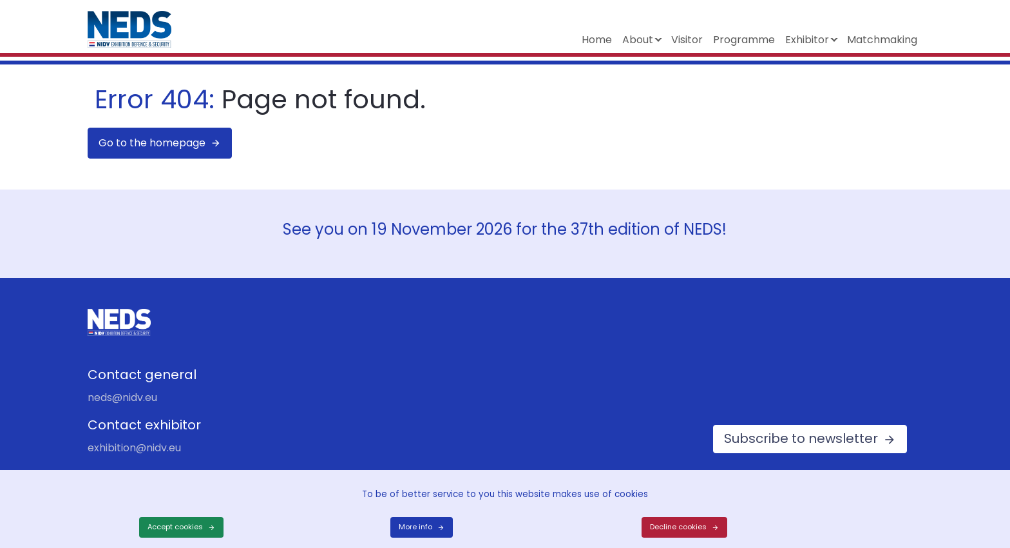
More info (415, 527)
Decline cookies (678, 527)
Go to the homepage (152, 142)
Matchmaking (882, 39)
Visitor (687, 39)
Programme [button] (744, 39)
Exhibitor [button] (807, 39)
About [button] (637, 39)
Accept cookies (175, 527)
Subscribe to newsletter (801, 438)
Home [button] (597, 39)
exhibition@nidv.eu (134, 447)
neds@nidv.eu (122, 397)
